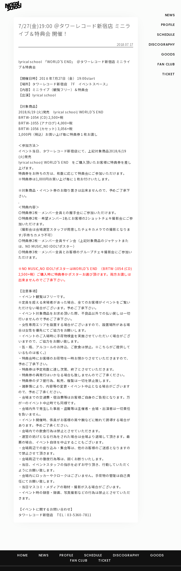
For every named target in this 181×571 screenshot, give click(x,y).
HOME (22, 555)
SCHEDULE (93, 555)
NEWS (44, 555)
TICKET (104, 560)
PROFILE (66, 555)
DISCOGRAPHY (126, 555)
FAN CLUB (78, 560)
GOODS (157, 555)
